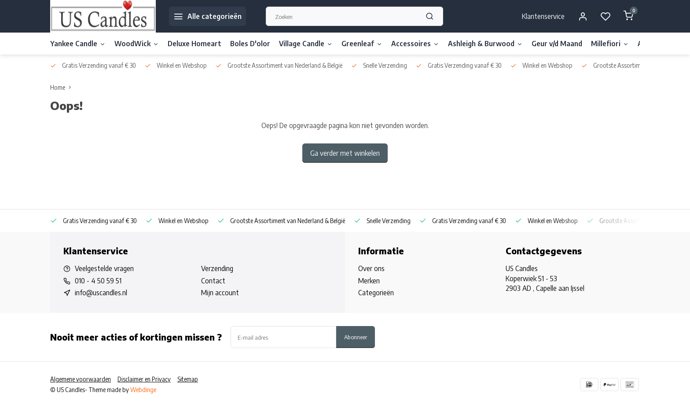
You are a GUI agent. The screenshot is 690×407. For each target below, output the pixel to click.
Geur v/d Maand (557, 43)
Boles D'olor (250, 43)
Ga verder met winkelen (345, 153)
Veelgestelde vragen (104, 268)
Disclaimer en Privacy (144, 379)
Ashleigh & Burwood (485, 43)
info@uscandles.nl (101, 292)
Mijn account (220, 292)
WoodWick (136, 43)
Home (62, 87)
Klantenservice (543, 16)
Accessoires (415, 43)
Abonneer (355, 337)
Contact (213, 280)
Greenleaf (361, 43)
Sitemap (187, 379)
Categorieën (376, 292)
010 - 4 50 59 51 (98, 280)
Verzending (217, 268)
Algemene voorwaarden (80, 379)
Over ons (371, 268)
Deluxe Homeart (194, 43)
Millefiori (610, 43)
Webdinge (143, 389)
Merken (369, 280)
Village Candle (306, 43)
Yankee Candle (78, 43)
